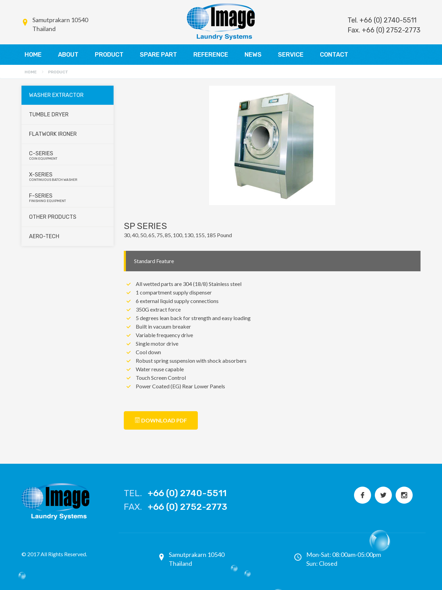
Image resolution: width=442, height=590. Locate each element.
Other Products (52, 217)
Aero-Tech (44, 236)
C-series (68, 155)
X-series (68, 176)
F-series (68, 197)
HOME (33, 54)
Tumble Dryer (49, 114)
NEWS (253, 54)
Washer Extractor (56, 95)
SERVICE (291, 54)
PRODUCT (109, 54)
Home (31, 72)
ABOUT (68, 54)
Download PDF (161, 420)
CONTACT (334, 54)
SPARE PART (158, 54)
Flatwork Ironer (53, 134)
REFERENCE (210, 54)
